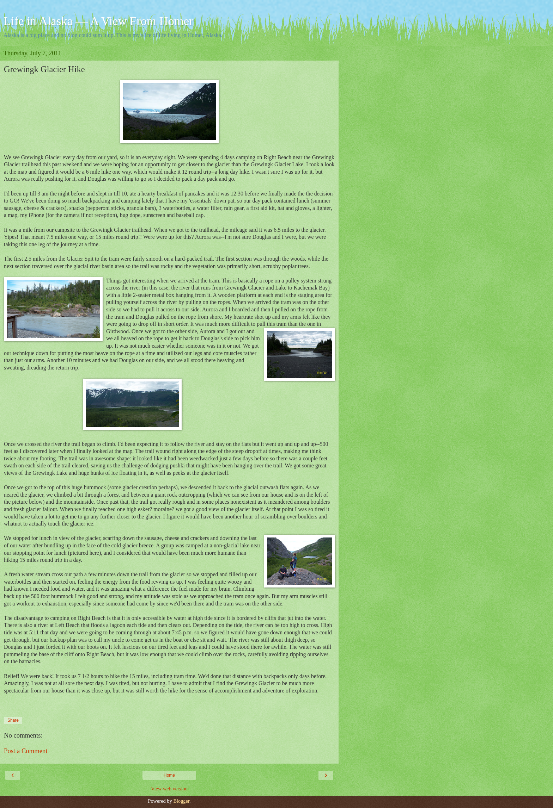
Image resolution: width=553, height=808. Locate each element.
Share (13, 720)
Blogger (181, 801)
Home (169, 775)
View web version (169, 788)
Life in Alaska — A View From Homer (98, 20)
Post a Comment (26, 750)
